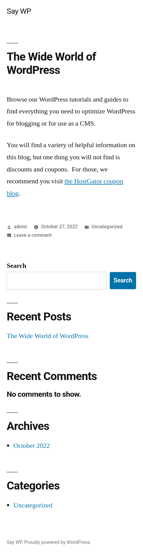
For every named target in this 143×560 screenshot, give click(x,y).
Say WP (19, 11)
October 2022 (31, 445)
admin (20, 227)
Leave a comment (33, 235)
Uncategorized (107, 227)
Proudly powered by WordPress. (57, 542)
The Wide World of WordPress (51, 63)
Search (16, 265)
